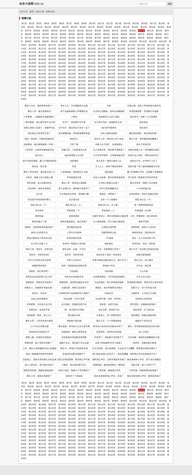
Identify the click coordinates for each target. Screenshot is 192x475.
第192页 (151, 63)
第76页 (71, 38)
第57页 (54, 34)
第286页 (42, 88)
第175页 (131, 59)
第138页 (62, 52)
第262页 (102, 81)
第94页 (80, 41)
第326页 (141, 95)
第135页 (32, 52)
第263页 (112, 81)
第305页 (82, 92)
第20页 (30, 27)
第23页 (56, 27)
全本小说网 (26, 3)
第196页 (42, 66)
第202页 (102, 66)
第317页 (52, 95)
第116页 (141, 45)
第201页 (92, 66)
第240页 (32, 77)
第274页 (72, 84)
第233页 (112, 74)
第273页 (62, 84)
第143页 (112, 52)
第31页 (126, 27)
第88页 (28, 41)
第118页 (161, 45)
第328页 (161, 95)
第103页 (163, 41)
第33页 (143, 27)
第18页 (162, 23)
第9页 (84, 23)
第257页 (52, 81)
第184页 (72, 63)
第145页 (131, 52)
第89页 (37, 41)
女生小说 (40, 11)
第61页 (89, 34)
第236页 (141, 74)
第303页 (62, 92)
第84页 (141, 38)
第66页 (132, 34)
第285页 (32, 88)
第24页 (65, 27)
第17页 (153, 23)
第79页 (97, 38)
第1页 (24, 23)
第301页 (42, 92)
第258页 (62, 81)
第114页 (121, 45)
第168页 (62, 59)
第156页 (92, 56)
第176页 (141, 59)
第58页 (63, 34)
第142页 (102, 52)
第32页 (135, 27)
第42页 (71, 30)
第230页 (82, 74)
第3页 (39, 23)
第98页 (115, 41)
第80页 (106, 38)
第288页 (62, 88)
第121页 (42, 48)
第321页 (92, 95)
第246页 (92, 77)
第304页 (72, 92)
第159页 (121, 56)
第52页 (159, 30)
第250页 (131, 77)
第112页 (102, 45)
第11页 (101, 23)
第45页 (97, 30)
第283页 (161, 84)
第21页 (39, 27)
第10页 (92, 23)
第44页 (89, 30)
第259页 (72, 81)
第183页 (62, 63)
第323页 (112, 95)
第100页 (133, 41)
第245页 (82, 77)
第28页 (100, 27)
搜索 (170, 4)
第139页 (72, 52)
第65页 (124, 34)
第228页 (62, 74)
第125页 (82, 48)
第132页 (151, 48)
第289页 (72, 88)
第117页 (151, 45)
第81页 (115, 38)
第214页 (72, 70)
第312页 (151, 92)
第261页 (92, 81)
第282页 (151, 84)
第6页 (61, 23)
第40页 (54, 30)
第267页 (151, 81)
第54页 (28, 34)
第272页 (52, 84)
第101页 (143, 41)
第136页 (42, 52)
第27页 (91, 27)
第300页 (32, 92)
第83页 (132, 38)
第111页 (92, 45)
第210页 (32, 70)
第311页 (141, 92)
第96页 (97, 41)
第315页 (32, 95)
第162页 (151, 56)
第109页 (72, 45)
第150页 (32, 56)
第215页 (82, 70)
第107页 (52, 45)
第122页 (52, 48)
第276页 (92, 84)
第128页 (112, 48)
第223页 (161, 70)
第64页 (115, 34)
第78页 (89, 38)
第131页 (141, 48)
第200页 (82, 66)
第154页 (72, 56)
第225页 (32, 74)
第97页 (106, 41)
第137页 (52, 52)
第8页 (76, 23)
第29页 (109, 27)
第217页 (102, 70)
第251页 (141, 77)
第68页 (150, 34)
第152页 (52, 56)
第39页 (45, 30)
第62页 (97, 34)
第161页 (141, 56)
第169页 (72, 59)
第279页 (121, 84)
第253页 (161, 77)
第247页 (102, 77)
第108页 (62, 45)
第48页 (124, 30)
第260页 (82, 81)
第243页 (62, 77)
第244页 (72, 77)
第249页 (121, 77)
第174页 (121, 59)
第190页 (131, 63)
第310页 (131, 92)
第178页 (161, 59)
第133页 (161, 48)
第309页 (121, 92)
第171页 (92, 59)
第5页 (54, 23)
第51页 (150, 30)
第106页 (42, 45)
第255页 (32, 81)
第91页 (54, 41)
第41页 (63, 30)
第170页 (82, 59)
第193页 (161, 63)
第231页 (92, 74)
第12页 (109, 23)
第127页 (102, 48)
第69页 (158, 34)
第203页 (112, 66)
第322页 (102, 95)
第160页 (131, 56)
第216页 (92, 70)
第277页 (102, 84)
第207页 (151, 66)
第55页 (37, 34)
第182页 (52, 63)
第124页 (72, 48)
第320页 (82, 95)
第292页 (102, 88)
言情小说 (50, 11)
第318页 (62, 95)
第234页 (121, 74)
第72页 (37, 38)
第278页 (112, 84)
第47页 (115, 30)
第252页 (151, 77)
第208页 (161, 66)
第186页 (92, 63)
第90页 (45, 41)
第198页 (62, 66)
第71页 (28, 38)
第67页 (141, 34)
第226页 (42, 74)
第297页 (151, 88)
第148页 (161, 52)
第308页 (112, 92)
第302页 (52, 92)
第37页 (28, 30)
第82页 (124, 38)
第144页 (121, 52)
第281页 (141, 84)
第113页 (112, 45)
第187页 (102, 63)
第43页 (80, 30)
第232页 (102, 74)
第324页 (121, 95)
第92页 (63, 41)
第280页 (131, 84)
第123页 (62, 48)
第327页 (151, 95)
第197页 (52, 66)
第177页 (151, 59)
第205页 (131, 66)
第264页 (121, 81)
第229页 (72, 74)
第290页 (82, 88)
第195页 (32, 66)
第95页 (89, 41)
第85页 (150, 38)
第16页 (144, 23)
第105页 (32, 45)
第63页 (106, 34)
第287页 (52, 88)
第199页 (72, 66)
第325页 (131, 95)
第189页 (121, 63)
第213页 (62, 70)
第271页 (42, 84)
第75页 (63, 38)
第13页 (118, 23)
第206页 (141, 66)
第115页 (131, 45)
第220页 (131, 70)
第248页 (112, 77)
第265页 (131, 81)
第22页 (48, 27)
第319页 (72, 95)
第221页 (141, 70)
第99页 (124, 41)
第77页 (80, 38)
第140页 (82, 52)
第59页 (71, 34)
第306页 (92, 92)
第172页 (102, 59)
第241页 (42, 77)
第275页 (82, 84)
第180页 (32, 63)
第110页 (82, 45)
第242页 (52, 77)
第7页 (69, 23)
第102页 (153, 41)
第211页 (42, 70)
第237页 (151, 74)
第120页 (32, 48)
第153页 (62, 56)
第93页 (71, 41)
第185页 (82, 63)
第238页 (161, 74)
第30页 (117, 27)
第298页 (161, 88)
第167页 (52, 59)
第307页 (102, 92)
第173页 (112, 59)
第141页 (92, 52)
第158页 (112, 56)
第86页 (158, 38)
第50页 (141, 30)
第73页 (45, 38)
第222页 (151, 70)
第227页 (52, 74)
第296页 (141, 88)
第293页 (112, 88)
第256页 (42, 81)
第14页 (127, 23)
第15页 (135, 23)
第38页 (37, 30)
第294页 (121, 88)
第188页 (112, 63)
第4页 (46, 23)
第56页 (45, 34)
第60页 (80, 34)
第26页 (83, 27)
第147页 (151, 52)
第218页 (112, 70)
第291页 (92, 88)
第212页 (52, 70)
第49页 (132, 30)
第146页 (141, 52)
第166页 (42, 59)
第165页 (32, 59)
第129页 (121, 48)
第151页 (42, 56)
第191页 (141, 63)
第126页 (92, 48)
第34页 (152, 27)
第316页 (42, 95)
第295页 (131, 88)
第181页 (42, 63)
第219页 (121, 70)
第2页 (31, 23)
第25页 (74, 27)
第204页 (121, 66)
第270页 (32, 84)
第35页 (161, 27)
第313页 (161, 92)
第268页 (161, 81)
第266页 (141, 81)
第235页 (131, 74)
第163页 (161, 56)
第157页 (102, 56)
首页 (32, 11)
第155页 (82, 56)
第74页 (54, 38)
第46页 (106, 30)
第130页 (131, 48)
